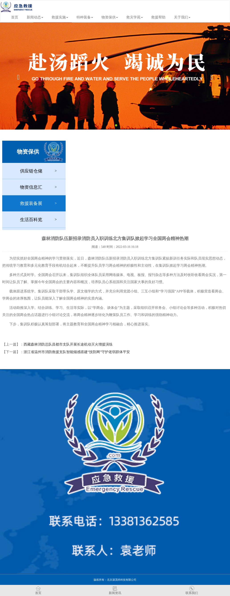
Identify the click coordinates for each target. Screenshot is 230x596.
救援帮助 (158, 17)
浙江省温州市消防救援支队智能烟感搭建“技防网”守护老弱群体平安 (77, 352)
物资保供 (109, 17)
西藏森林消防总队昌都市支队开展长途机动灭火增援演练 (68, 344)
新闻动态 (35, 17)
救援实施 (60, 17)
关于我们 (182, 17)
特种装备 (85, 17)
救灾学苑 (134, 17)
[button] (17, 76)
